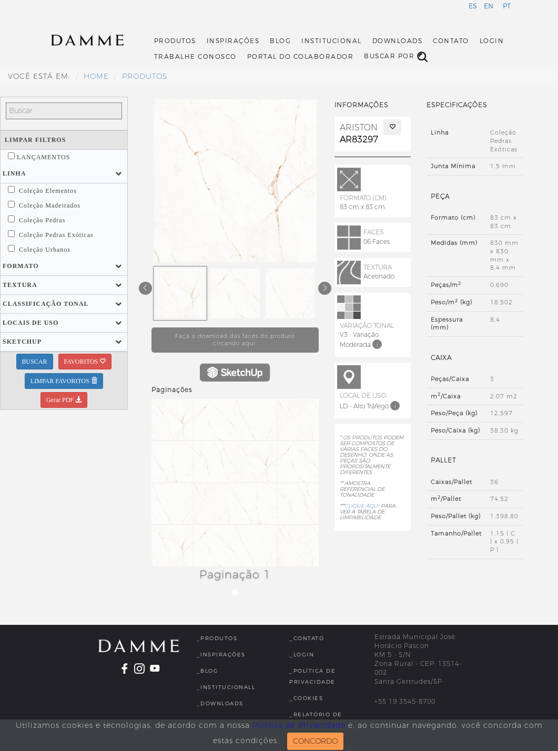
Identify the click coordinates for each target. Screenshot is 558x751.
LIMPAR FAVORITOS (64, 381)
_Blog (208, 670)
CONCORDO (315, 741)
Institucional (331, 41)
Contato (451, 41)
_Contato (306, 638)
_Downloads (220, 703)
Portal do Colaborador (300, 57)
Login (492, 41)
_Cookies (306, 698)
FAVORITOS (85, 361)
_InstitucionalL (226, 687)
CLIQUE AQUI (361, 505)
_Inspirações (221, 654)
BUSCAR (34, 361)
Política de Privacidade (299, 726)
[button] (14, 173)
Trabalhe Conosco (195, 57)
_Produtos (217, 638)
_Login (301, 654)
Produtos (175, 41)
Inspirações (233, 41)
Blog (280, 41)
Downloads (397, 41)
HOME (96, 76)
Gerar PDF (64, 400)
